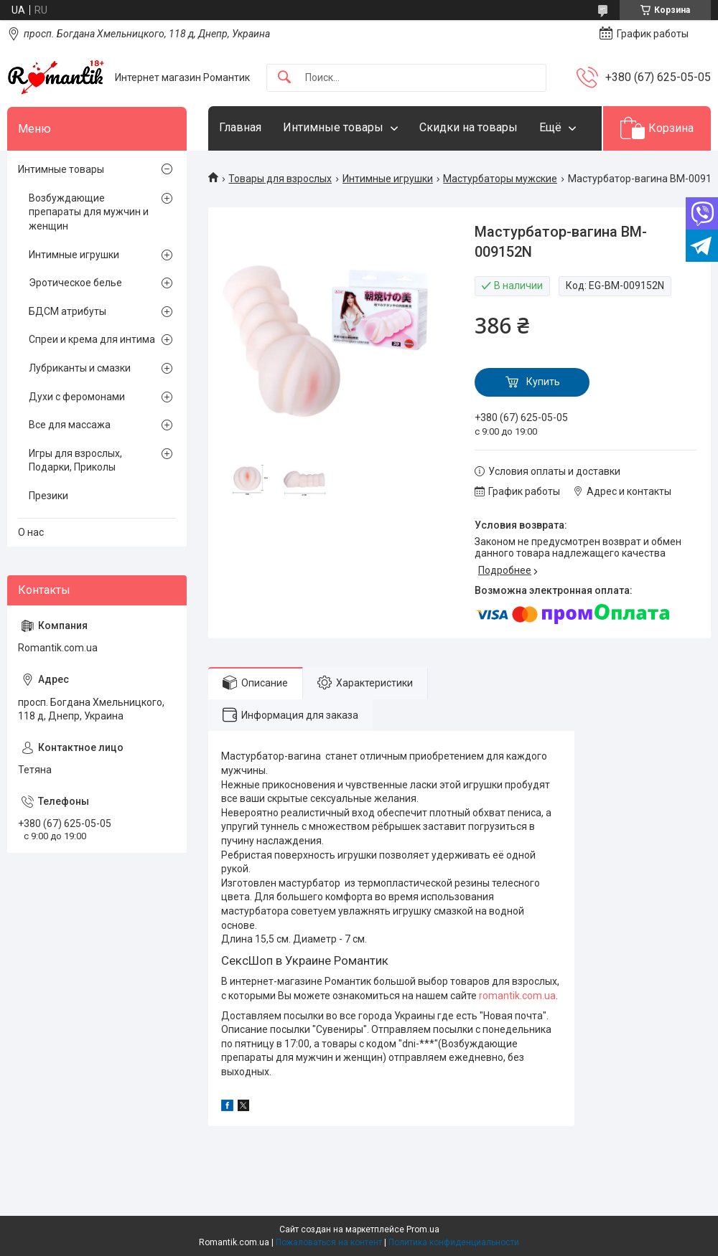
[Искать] (284, 78)
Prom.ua (422, 1229)
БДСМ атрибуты (67, 311)
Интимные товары (333, 127)
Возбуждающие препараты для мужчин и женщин (89, 212)
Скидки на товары (468, 127)
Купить (543, 381)
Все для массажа (70, 424)
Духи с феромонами (77, 396)
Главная (240, 127)
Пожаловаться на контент (329, 1242)
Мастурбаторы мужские (500, 178)
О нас (31, 532)
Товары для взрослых (280, 178)
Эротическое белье (75, 282)
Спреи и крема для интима (92, 339)
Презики (48, 495)
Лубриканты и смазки (80, 368)
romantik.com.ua (517, 995)
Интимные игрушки (387, 178)
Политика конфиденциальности (453, 1242)
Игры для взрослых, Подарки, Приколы (75, 460)
